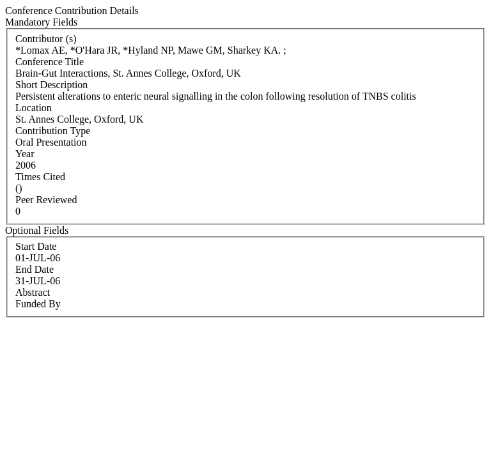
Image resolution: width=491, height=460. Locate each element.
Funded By (38, 303)
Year (24, 153)
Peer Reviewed (46, 199)
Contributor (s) (46, 38)
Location (33, 107)
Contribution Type (52, 130)
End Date (34, 269)
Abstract (32, 292)
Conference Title (49, 61)
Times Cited (40, 176)
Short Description (51, 84)
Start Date (35, 246)
